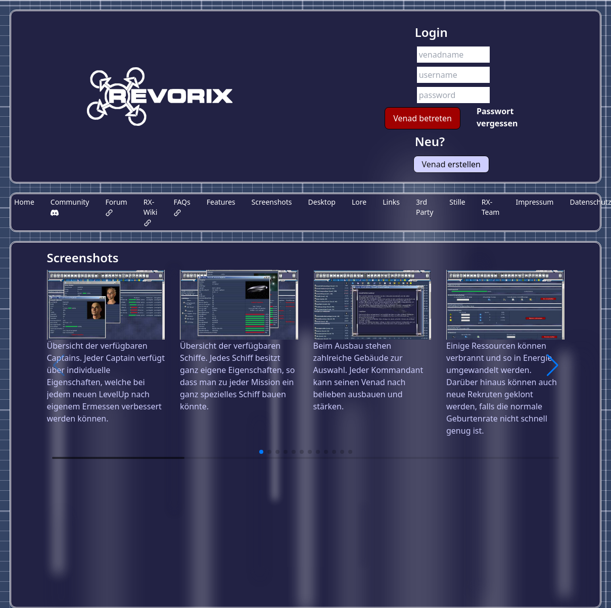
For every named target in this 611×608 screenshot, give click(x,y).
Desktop (322, 202)
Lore (359, 202)
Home (24, 202)
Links (391, 202)
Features (221, 202)
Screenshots (272, 202)
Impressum (534, 202)
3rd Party (424, 207)
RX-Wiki (151, 212)
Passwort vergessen (497, 117)
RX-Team (491, 207)
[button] (552, 365)
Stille (457, 202)
